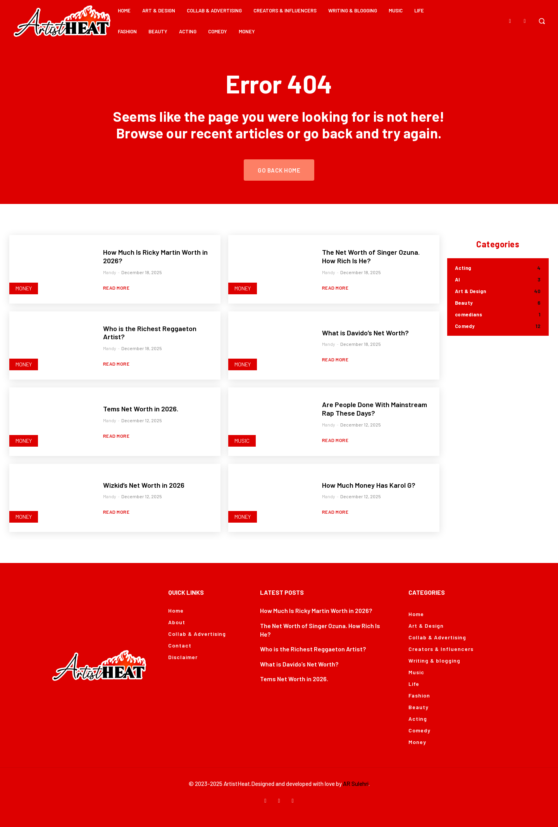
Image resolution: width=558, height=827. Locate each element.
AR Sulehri (356, 783)
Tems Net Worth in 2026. (140, 408)
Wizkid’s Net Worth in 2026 (143, 485)
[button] (542, 21)
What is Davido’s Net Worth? (365, 332)
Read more (116, 287)
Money (24, 288)
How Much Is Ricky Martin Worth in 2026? (316, 610)
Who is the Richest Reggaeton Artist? (149, 332)
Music (242, 440)
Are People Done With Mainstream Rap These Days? (374, 408)
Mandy (109, 272)
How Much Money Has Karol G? (368, 485)
